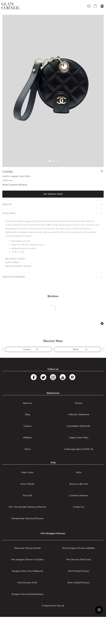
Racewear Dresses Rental (27, 548)
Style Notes (52, 213)
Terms (27, 449)
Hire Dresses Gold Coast (78, 559)
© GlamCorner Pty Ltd (53, 605)
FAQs (78, 472)
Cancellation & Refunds (78, 426)
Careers (27, 426)
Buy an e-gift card (79, 483)
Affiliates (27, 437)
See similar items (53, 194)
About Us (27, 403)
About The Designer (52, 277)
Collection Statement (78, 414)
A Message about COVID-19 (78, 449)
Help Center (27, 472)
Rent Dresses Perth (27, 582)
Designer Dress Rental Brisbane (27, 594)
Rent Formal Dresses (78, 571)
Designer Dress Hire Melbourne (27, 571)
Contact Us (78, 506)
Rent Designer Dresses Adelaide (78, 548)
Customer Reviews (78, 495)
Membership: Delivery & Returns (27, 518)
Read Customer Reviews (14, 184)
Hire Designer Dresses (53, 533)
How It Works (27, 483)
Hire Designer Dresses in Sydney (27, 559)
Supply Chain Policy (78, 437)
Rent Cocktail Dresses (78, 582)
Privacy (78, 403)
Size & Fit (52, 204)
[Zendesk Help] (99, 610)
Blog (27, 414)
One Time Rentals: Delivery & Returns (27, 506)
